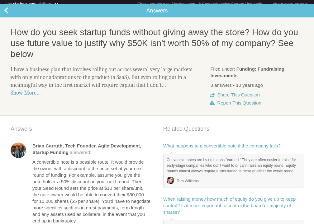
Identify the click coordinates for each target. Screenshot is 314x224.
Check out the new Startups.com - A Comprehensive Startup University (200, 4)
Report (239, 106)
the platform (32, 4)
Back (12, 14)
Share (238, 98)
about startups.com (290, 4)
